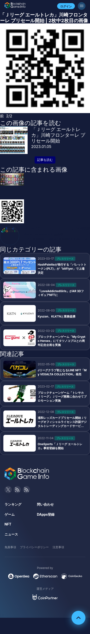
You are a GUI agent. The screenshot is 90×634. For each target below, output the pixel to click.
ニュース (11, 534)
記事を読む (45, 160)
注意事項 (58, 547)
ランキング (13, 504)
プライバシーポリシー (34, 547)
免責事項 (10, 547)
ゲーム (10, 514)
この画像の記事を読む (30, 122)
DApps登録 (45, 514)
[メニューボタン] (81, 6)
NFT (8, 524)
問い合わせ (45, 504)
